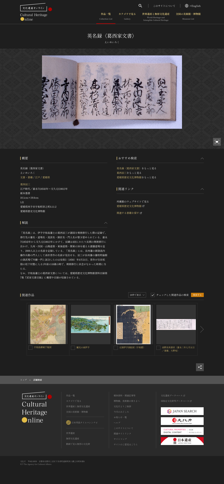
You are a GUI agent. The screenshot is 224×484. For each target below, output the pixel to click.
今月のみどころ (121, 411)
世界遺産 (70, 433)
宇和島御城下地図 (42, 347)
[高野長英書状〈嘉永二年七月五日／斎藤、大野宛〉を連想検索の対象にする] (158, 348)
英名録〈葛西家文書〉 (129, 168)
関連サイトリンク (122, 433)
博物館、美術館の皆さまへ (127, 400)
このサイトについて (164, 6)
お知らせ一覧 (120, 417)
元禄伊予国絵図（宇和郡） (132, 347)
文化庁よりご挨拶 (122, 406)
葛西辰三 (25, 184)
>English (193, 6)
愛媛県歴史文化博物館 (129, 177)
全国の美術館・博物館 (188, 17)
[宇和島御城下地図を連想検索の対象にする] (30, 348)
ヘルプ (117, 422)
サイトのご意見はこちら (126, 444)
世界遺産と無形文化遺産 (156, 17)
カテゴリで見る (127, 17)
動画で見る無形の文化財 (78, 443)
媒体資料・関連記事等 (124, 395)
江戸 (37, 177)
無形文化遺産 (72, 438)
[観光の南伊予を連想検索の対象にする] (73, 348)
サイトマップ (120, 439)
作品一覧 (105, 17)
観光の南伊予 (83, 347)
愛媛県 (46, 177)
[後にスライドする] (201, 329)
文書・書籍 (26, 177)
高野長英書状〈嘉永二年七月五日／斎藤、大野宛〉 (178, 349)
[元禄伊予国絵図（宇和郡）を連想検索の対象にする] (116, 348)
